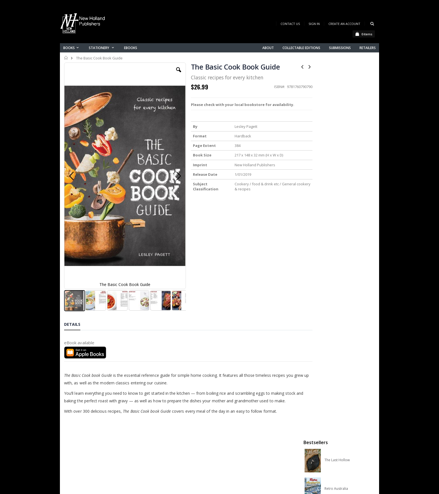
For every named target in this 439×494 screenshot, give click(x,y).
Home (66, 57)
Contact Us (290, 24)
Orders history (163, 438)
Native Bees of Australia (343, 178)
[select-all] (366, 241)
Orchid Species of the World (345, 149)
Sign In (314, 24)
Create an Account (344, 24)
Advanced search (166, 446)
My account (160, 431)
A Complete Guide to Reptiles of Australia (345, 206)
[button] (171, 74)
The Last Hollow (337, 92)
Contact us (160, 424)
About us (158, 416)
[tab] (76, 268)
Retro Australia (336, 121)
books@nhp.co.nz (91, 424)
